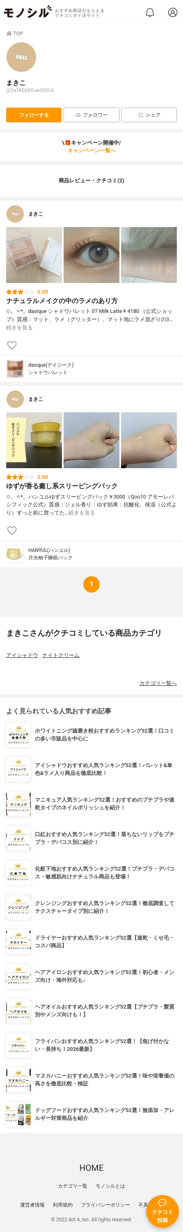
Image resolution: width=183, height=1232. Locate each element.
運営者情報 (32, 1205)
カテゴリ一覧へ (158, 683)
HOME (91, 1168)
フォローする (34, 115)
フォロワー (91, 115)
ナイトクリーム (61, 655)
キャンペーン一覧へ (92, 150)
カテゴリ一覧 (72, 1186)
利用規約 (63, 1205)
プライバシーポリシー (105, 1205)
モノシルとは (110, 1186)
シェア (149, 115)
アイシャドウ (22, 655)
